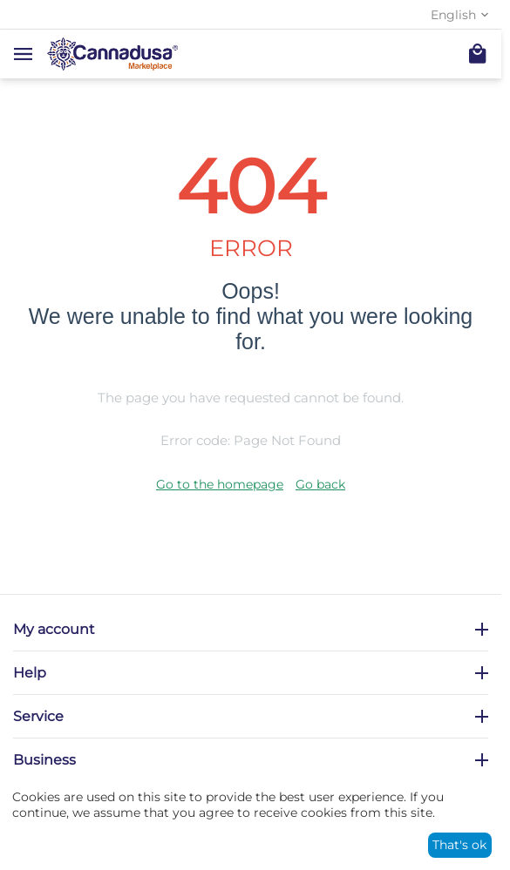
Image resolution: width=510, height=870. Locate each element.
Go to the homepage (219, 484)
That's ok (459, 845)
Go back (320, 484)
